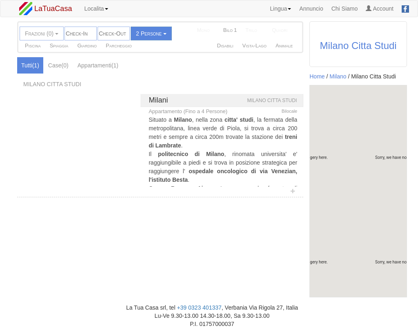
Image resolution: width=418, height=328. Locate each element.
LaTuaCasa (45, 8)
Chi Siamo (344, 8)
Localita (96, 8)
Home (317, 76)
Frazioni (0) (41, 33)
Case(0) (58, 65)
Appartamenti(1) (98, 65)
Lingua (280, 8)
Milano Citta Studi (358, 45)
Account (380, 8)
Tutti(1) (30, 65)
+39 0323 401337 (199, 307)
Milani (158, 100)
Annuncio (311, 8)
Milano (337, 76)
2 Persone (151, 33)
